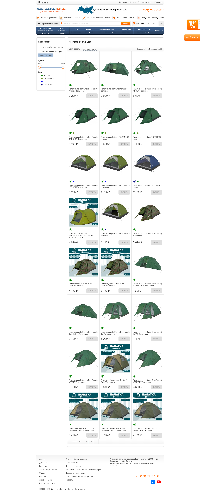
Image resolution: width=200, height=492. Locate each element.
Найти (125, 23)
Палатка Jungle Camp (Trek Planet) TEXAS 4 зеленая (147, 333)
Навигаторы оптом (47, 483)
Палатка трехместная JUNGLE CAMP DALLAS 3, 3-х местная (114, 429)
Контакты (158, 2)
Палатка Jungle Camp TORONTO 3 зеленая (115, 138)
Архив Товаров (45, 480)
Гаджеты (159, 31)
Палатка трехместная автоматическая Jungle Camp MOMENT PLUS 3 (81, 236)
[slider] (39, 67)
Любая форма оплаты (123, 18)
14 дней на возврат (69, 18)
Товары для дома (89, 31)
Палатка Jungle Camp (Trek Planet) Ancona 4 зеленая (83, 90)
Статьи (42, 459)
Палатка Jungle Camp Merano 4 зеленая (114, 90)
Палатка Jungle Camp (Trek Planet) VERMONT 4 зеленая (83, 381)
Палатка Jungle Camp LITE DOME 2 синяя (147, 186)
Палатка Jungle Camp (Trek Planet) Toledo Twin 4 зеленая (83, 333)
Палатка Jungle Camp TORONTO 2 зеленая (147, 138)
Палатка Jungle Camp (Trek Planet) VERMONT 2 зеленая (147, 381)
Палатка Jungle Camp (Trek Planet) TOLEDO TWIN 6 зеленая (147, 285)
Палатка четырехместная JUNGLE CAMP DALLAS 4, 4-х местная (83, 429)
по (90, 49)
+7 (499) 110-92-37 (150, 10)
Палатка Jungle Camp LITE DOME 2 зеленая (115, 235)
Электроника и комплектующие (144, 31)
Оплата (132, 2)
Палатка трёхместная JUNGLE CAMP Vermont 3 (114, 381)
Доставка (123, 2)
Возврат (42, 476)
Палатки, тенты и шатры (50, 51)
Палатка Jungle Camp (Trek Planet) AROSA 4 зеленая (147, 90)
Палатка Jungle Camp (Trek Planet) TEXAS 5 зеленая (115, 333)
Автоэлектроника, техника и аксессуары (107, 31)
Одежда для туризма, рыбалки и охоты (45, 30)
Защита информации (48, 470)
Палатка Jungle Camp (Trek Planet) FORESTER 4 (147, 235)
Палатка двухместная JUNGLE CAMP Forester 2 (114, 285)
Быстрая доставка (46, 18)
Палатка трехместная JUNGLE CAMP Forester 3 (82, 285)
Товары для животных (126, 31)
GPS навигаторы (76, 31)
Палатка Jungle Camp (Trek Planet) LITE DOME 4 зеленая (83, 186)
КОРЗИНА (140, 23)
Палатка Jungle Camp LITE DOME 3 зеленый (115, 186)
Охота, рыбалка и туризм (62, 30)
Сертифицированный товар (96, 18)
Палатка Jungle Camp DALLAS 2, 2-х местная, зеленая (146, 429)
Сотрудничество (145, 2)
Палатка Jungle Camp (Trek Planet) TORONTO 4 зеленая (83, 138)
